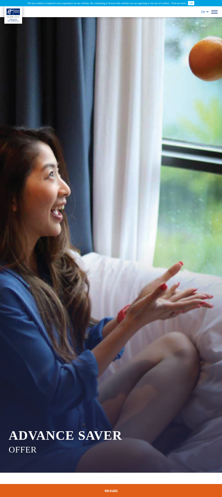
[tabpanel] (111, 245)
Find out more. (179, 3)
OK (191, 3)
